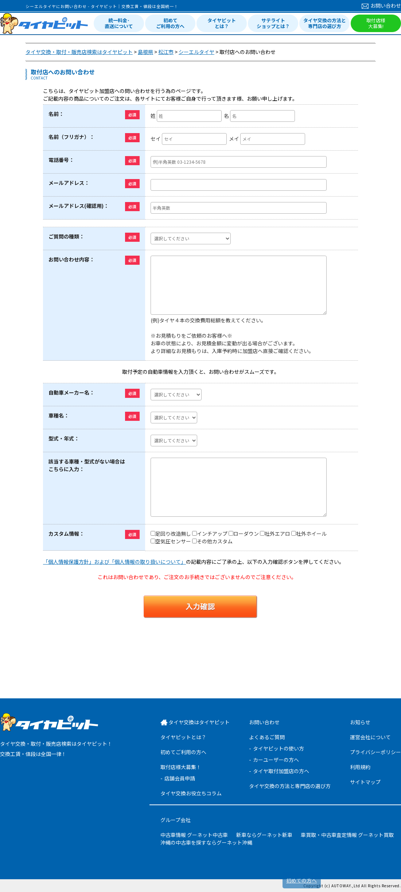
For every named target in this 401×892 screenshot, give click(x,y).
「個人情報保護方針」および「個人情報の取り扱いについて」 (114, 561)
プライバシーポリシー (375, 752)
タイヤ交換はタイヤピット (199, 722)
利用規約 (360, 767)
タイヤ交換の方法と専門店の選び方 (324, 23)
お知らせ (360, 722)
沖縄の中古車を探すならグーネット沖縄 (206, 842)
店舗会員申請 (179, 778)
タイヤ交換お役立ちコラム (191, 793)
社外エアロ (277, 533)
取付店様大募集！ (180, 767)
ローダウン (246, 533)
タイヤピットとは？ (221, 23)
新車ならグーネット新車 (264, 834)
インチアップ (212, 533)
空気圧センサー (173, 541)
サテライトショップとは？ (273, 23)
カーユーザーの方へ (276, 759)
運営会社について (370, 737)
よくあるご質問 (267, 737)
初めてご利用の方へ (170, 23)
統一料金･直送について (119, 23)
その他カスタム (215, 541)
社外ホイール (311, 533)
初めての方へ (301, 880)
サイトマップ (365, 782)
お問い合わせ (381, 5)
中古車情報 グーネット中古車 (194, 834)
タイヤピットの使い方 (278, 748)
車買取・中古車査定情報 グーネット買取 (347, 834)
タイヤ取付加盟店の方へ (281, 771)
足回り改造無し (173, 533)
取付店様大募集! (375, 23)
